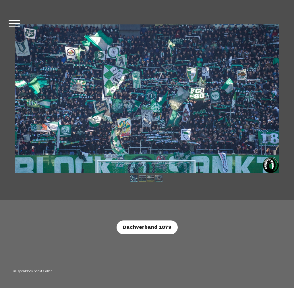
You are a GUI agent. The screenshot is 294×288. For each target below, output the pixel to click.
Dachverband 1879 (147, 227)
